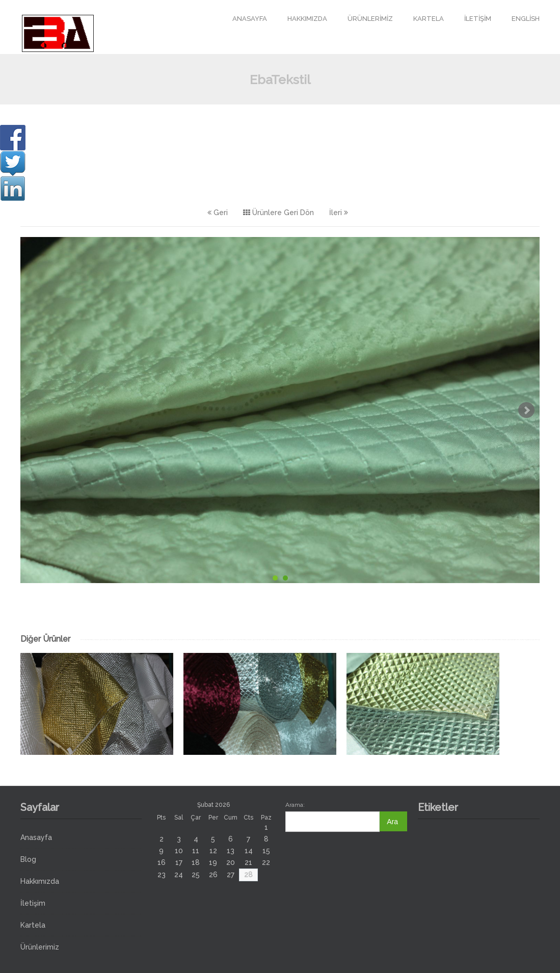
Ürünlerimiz (370, 18)
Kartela (428, 18)
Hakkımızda (307, 18)
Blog (28, 859)
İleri (338, 212)
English (526, 18)
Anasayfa (249, 18)
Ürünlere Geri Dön (278, 212)
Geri (217, 212)
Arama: (295, 804)
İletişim (477, 18)
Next (526, 410)
